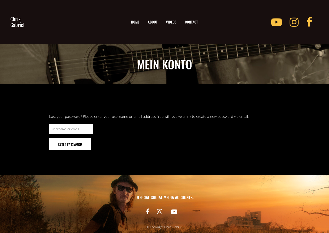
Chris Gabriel (173, 227)
